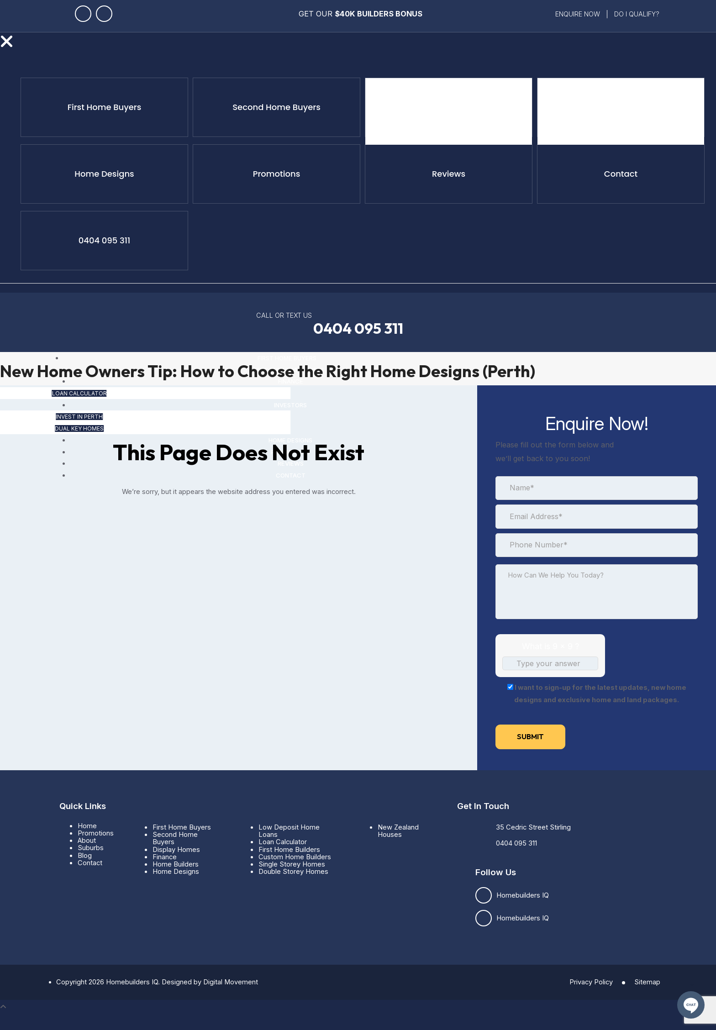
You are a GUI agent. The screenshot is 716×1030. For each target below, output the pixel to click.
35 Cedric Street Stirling (533, 827)
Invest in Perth (612, 111)
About (87, 840)
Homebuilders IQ (522, 895)
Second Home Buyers (175, 838)
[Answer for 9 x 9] (550, 663)
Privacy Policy (591, 982)
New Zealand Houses (398, 831)
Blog (85, 855)
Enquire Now (577, 14)
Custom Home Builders (294, 857)
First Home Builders (289, 850)
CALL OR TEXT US (284, 315)
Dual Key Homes (647, 111)
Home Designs (176, 871)
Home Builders (176, 864)
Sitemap (647, 982)
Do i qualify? (636, 14)
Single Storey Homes (291, 864)
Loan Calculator (457, 111)
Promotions (96, 833)
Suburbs (91, 848)
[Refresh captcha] (592, 675)
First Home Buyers (182, 827)
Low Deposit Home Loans (289, 831)
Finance (165, 857)
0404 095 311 (358, 328)
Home (87, 826)
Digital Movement (230, 982)
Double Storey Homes (293, 871)
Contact (90, 863)
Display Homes (176, 850)
